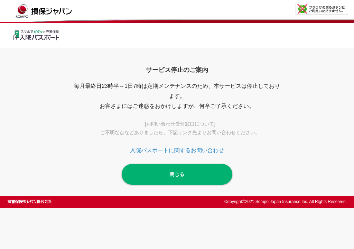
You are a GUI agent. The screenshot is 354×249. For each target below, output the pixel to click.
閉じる (177, 174)
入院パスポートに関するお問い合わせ (177, 150)
